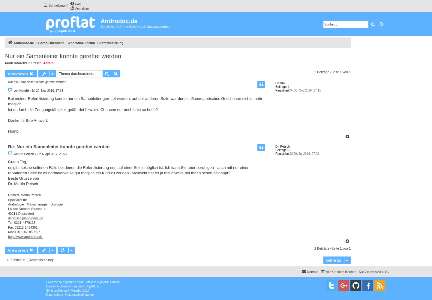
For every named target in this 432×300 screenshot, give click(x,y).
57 (289, 150)
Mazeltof (76, 290)
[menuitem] (75, 4)
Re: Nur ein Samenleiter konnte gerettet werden (59, 146)
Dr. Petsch (33, 63)
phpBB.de (92, 286)
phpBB (67, 282)
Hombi (280, 83)
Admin (48, 63)
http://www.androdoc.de (25, 236)
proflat (58, 290)
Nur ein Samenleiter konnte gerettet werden (63, 56)
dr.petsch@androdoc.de (25, 218)
